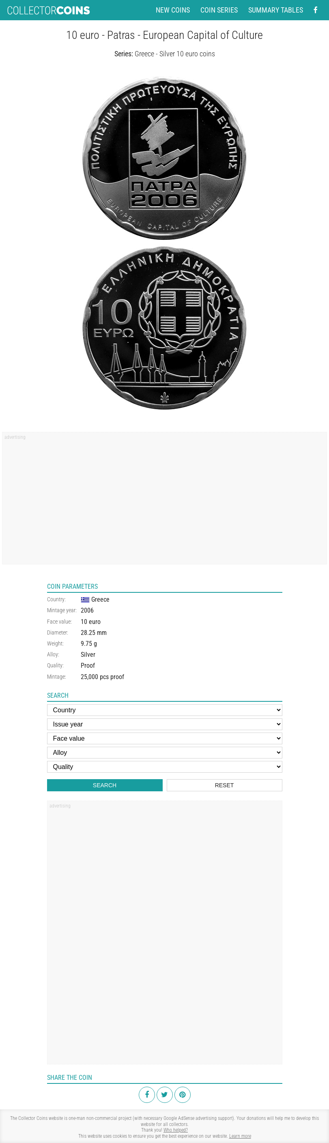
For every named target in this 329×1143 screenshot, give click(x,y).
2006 (87, 610)
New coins (173, 10)
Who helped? (175, 1130)
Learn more (240, 1136)
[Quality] (164, 767)
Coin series (219, 10)
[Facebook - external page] (315, 10)
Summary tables (275, 10)
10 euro (91, 622)
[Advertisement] (164, 501)
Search (104, 785)
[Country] (164, 710)
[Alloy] (164, 752)
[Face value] (164, 738)
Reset (224, 785)
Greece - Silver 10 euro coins (175, 53)
